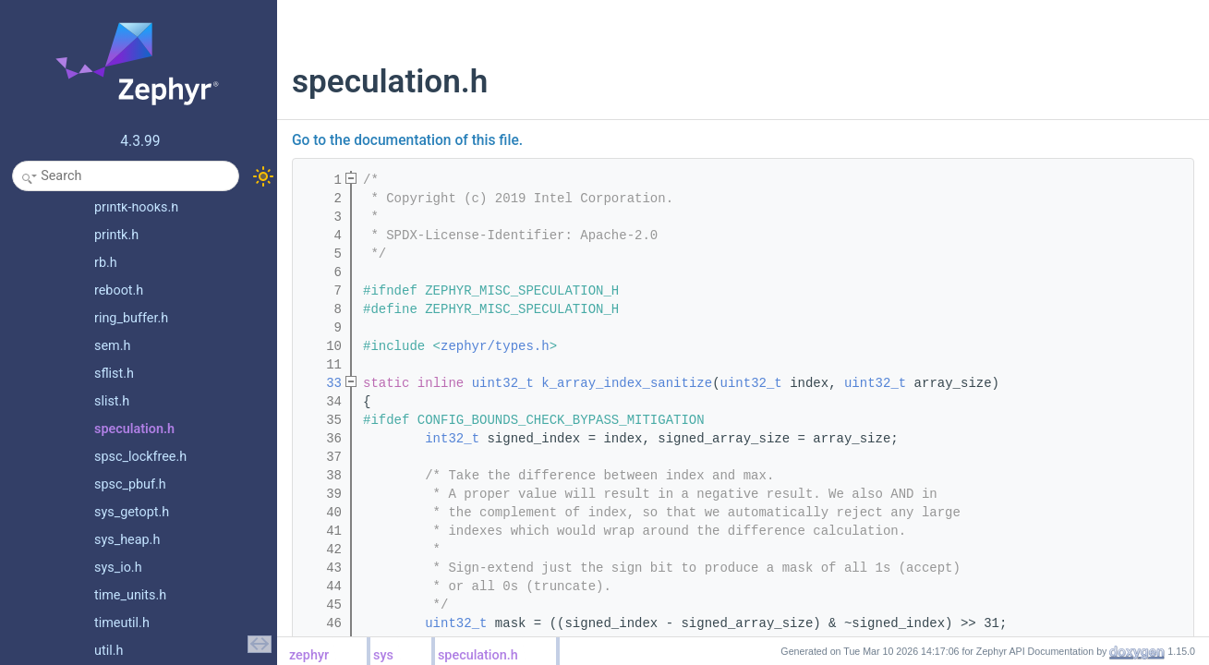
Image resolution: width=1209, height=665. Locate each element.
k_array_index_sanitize (626, 383)
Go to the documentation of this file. (407, 140)
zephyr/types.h (495, 346)
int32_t (452, 438)
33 (322, 383)
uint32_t (503, 383)
